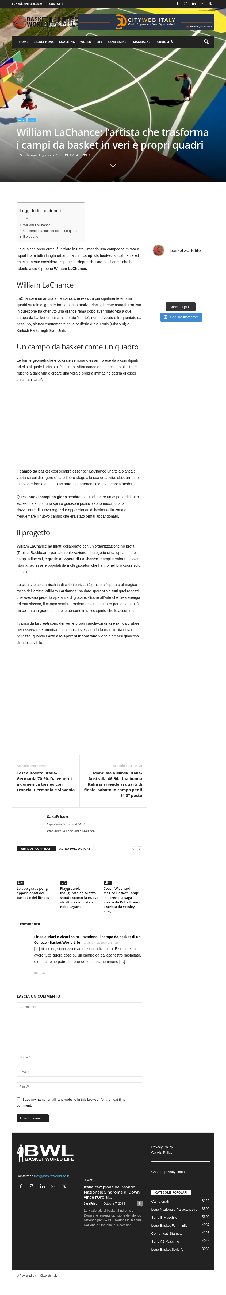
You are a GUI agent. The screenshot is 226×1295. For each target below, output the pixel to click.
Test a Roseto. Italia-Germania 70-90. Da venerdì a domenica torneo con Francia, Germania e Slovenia (46, 781)
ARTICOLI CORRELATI (36, 849)
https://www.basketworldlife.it (66, 824)
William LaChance (37, 225)
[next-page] (139, 849)
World (85, 42)
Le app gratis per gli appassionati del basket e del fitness (33, 893)
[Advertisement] (79, 689)
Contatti (56, 4)
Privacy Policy (162, 1147)
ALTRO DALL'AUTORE (74, 849)
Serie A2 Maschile (165, 1241)
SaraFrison (28, 155)
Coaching (67, 42)
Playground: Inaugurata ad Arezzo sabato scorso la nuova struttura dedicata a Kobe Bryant (79, 897)
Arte (21, 120)
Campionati (160, 1201)
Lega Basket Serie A (167, 1249)
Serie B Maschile (164, 1217)
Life (99, 42)
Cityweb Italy (49, 1275)
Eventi (89, 1180)
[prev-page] (133, 849)
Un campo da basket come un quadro (51, 231)
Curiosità (165, 42)
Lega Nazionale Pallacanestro (174, 1209)
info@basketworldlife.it (51, 1176)
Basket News (43, 42)
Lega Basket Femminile (169, 1225)
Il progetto (30, 236)
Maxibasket (142, 42)
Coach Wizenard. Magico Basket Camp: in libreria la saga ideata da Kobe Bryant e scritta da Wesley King (122, 900)
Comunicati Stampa (166, 1233)
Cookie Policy (162, 1153)
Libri (108, 882)
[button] (206, 42)
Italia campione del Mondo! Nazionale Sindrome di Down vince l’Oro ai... (112, 1192)
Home (23, 42)
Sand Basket (118, 42)
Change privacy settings (170, 1172)
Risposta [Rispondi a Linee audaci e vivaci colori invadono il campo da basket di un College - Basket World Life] (40, 973)
